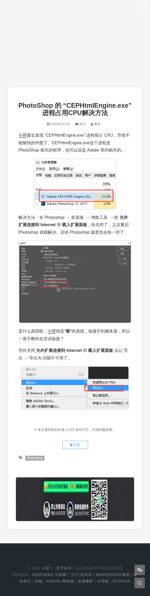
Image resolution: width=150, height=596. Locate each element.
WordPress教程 (113, 575)
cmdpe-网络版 (60, 581)
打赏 (75, 445)
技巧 (82, 124)
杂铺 (39, 581)
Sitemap (122, 581)
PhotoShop (34, 458)
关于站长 (64, 568)
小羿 (22, 135)
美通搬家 (85, 581)
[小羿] (70, 430)
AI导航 (103, 581)
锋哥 (97, 124)
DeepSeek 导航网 (49, 575)
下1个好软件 (81, 575)
